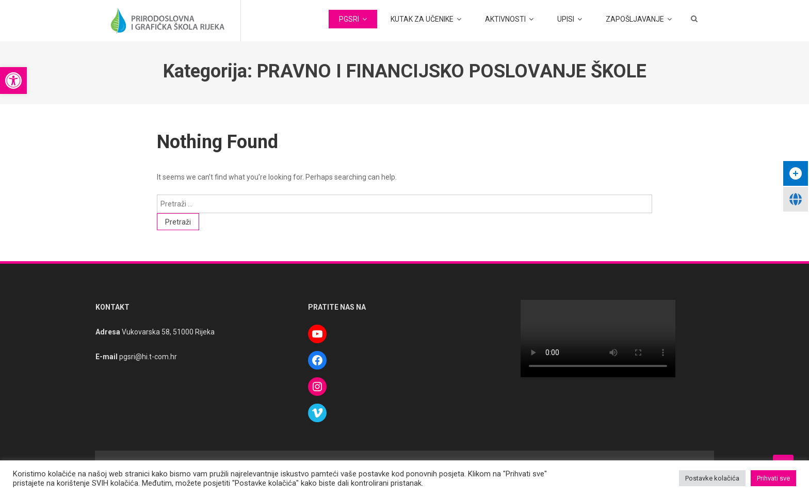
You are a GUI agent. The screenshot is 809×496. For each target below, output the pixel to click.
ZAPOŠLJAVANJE (635, 19)
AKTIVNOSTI (505, 19)
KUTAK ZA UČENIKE (422, 19)
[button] (13, 80)
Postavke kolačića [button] (712, 478)
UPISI (565, 19)
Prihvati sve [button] (773, 478)
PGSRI (349, 19)
